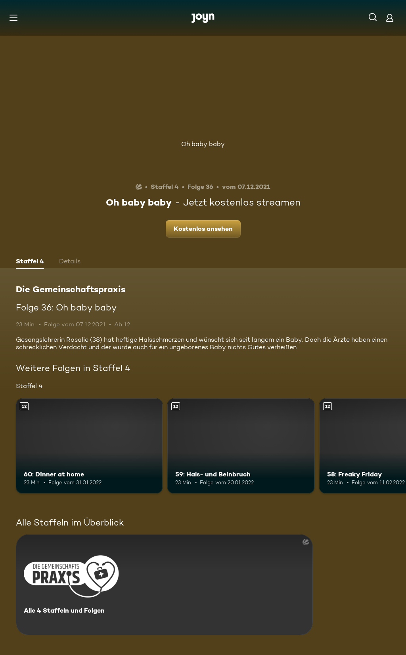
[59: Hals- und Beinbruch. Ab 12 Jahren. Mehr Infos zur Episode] (240, 446)
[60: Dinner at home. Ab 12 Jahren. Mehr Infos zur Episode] (89, 446)
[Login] (389, 18)
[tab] (30, 262)
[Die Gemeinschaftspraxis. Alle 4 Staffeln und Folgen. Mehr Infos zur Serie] (164, 584)
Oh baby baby (203, 144)
